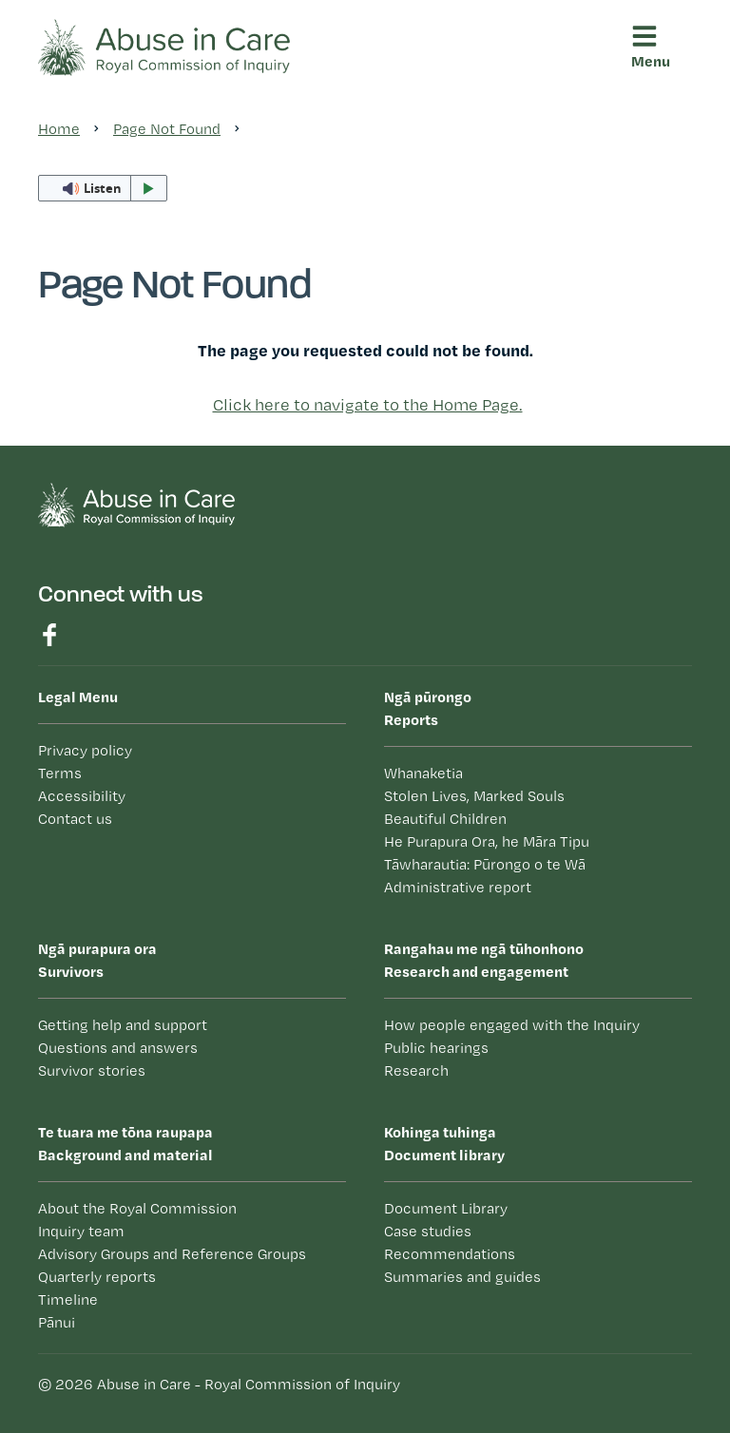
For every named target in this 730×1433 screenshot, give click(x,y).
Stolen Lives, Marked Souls (474, 796)
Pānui (56, 1322)
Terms (60, 773)
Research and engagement (538, 959)
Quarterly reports (97, 1277)
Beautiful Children (445, 819)
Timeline (68, 1299)
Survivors (192, 959)
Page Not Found (167, 129)
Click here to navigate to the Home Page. (368, 404)
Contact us (75, 819)
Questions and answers (118, 1048)
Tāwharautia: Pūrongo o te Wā (485, 864)
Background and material (192, 1142)
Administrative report (457, 887)
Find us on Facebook (49, 634)
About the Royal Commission (137, 1208)
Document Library (446, 1208)
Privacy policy (85, 750)
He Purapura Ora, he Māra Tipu (486, 841)
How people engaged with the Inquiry (512, 1025)
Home (59, 129)
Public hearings (436, 1048)
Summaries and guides (462, 1277)
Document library (538, 1142)
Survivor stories (91, 1070)
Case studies (427, 1231)
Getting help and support (122, 1025)
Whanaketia (423, 773)
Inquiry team (81, 1231)
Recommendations (449, 1254)
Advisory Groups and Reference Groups (172, 1254)
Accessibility (81, 796)
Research (416, 1070)
